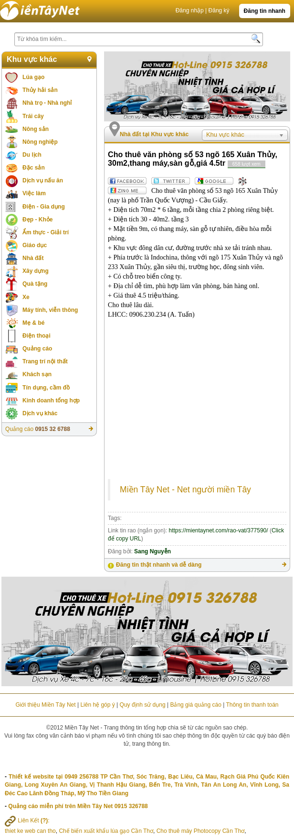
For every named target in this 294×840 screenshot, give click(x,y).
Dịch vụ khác (39, 413)
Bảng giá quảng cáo (195, 704)
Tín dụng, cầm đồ (46, 387)
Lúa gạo (33, 77)
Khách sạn (37, 374)
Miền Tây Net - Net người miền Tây (185, 489)
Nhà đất (32, 258)
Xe (26, 297)
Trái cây (33, 116)
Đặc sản (33, 167)
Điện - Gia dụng (43, 206)
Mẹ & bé (33, 323)
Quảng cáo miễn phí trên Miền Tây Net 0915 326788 (77, 806)
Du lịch (32, 154)
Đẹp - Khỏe (37, 219)
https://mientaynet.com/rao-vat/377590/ (218, 530)
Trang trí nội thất (45, 361)
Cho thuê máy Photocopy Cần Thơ (201, 831)
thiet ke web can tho (30, 831)
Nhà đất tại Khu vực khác (154, 134)
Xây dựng (35, 271)
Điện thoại (36, 335)
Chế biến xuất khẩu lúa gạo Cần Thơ (106, 831)
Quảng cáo (37, 348)
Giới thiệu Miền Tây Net (45, 704)
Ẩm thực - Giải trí (45, 232)
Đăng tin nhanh (264, 11)
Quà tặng (34, 283)
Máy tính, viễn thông (50, 310)
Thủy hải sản (40, 90)
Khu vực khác (32, 59)
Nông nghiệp (40, 142)
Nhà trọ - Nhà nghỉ (47, 103)
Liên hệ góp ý (97, 704)
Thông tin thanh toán (252, 704)
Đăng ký (219, 10)
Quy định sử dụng (143, 704)
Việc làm (34, 193)
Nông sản (35, 129)
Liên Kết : (27, 820)
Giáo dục (34, 245)
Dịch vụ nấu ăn (42, 180)
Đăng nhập (190, 10)
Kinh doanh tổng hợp (51, 400)
